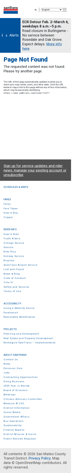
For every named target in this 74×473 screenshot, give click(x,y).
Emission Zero (13, 368)
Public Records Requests (20, 439)
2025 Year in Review (17, 386)
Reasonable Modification (19, 317)
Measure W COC (14, 403)
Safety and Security (16, 287)
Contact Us (11, 359)
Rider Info (10, 229)
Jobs (7, 372)
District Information (17, 408)
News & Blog (12, 274)
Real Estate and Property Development (28, 338)
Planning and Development (21, 334)
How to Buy (11, 213)
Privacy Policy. (40, 458)
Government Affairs (16, 417)
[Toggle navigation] (64, 10)
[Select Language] (51, 9)
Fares (7, 199)
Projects (10, 329)
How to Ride (11, 234)
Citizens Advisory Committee (23, 399)
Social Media (12, 412)
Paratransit (11, 312)
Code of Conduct (15, 278)
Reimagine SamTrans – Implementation (30, 342)
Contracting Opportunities (21, 377)
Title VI (8, 282)
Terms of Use (12, 291)
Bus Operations (14, 421)
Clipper (8, 217)
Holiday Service (14, 256)
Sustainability (13, 425)
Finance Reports (14, 430)
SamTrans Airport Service (20, 265)
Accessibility (12, 303)
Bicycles (9, 260)
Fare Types (11, 208)
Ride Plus (10, 251)
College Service (14, 243)
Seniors (9, 247)
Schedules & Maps (16, 186)
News (7, 364)
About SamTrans (15, 354)
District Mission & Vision (20, 434)
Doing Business (14, 381)
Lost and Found (14, 269)
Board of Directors (16, 390)
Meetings (10, 394)
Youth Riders (12, 238)
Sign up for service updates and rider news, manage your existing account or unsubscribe (35, 170)
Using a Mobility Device (19, 308)
